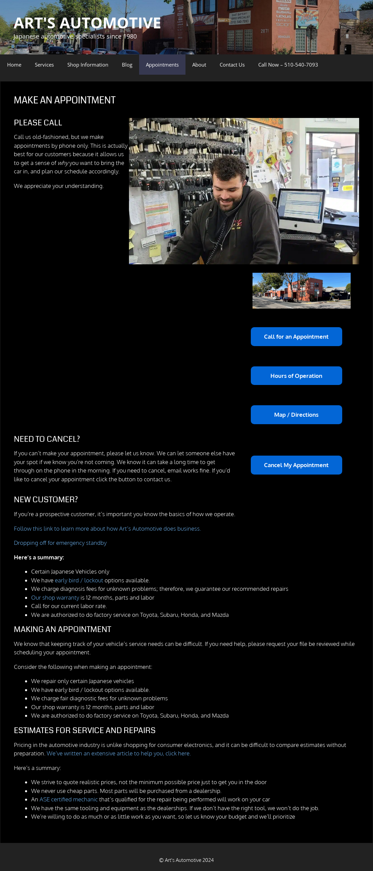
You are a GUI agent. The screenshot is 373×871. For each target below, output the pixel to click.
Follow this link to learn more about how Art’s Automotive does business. (107, 528)
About (199, 64)
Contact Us (232, 64)
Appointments (162, 64)
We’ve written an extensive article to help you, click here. (119, 753)
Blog (127, 64)
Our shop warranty (55, 597)
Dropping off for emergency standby (60, 542)
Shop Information (87, 64)
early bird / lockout (80, 580)
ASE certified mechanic (69, 799)
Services (44, 64)
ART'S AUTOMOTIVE (87, 22)
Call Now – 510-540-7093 (288, 64)
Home (14, 64)
